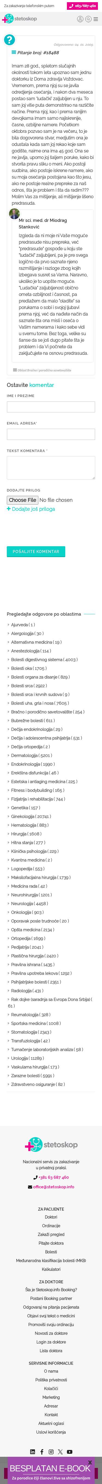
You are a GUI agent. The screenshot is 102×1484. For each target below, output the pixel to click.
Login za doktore (51, 1321)
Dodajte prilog (23, 490)
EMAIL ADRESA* (22, 423)
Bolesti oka (21, 668)
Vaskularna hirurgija (29, 1067)
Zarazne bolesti (25, 1075)
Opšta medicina (25, 929)
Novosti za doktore (51, 1313)
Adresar (51, 1385)
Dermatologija (24, 755)
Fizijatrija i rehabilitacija (32, 799)
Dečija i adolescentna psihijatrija (40, 738)
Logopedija (21, 868)
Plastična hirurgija (27, 956)
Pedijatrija (20, 947)
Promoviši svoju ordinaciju (51, 1304)
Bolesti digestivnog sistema (36, 659)
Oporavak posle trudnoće (35, 921)
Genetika (19, 807)
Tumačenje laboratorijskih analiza (42, 1049)
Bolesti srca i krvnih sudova (36, 694)
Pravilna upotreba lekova (34, 973)
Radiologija (21, 990)
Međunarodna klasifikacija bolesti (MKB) (51, 1240)
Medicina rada (24, 886)
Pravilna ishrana (25, 964)
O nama (51, 1350)
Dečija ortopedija (26, 746)
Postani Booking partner (51, 1278)
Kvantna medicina (28, 860)
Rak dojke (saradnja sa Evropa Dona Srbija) (50, 999)
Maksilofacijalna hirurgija (33, 877)
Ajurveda (19, 624)
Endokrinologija (25, 764)
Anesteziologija (25, 651)
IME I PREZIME (21, 396)
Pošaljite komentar (36, 551)
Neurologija (22, 903)
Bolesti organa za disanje (34, 677)
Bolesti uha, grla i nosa (32, 703)
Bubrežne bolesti (27, 720)
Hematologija (23, 825)
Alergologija (22, 633)
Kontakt (51, 1394)
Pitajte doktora (51, 1222)
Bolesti (51, 1231)
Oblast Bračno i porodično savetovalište (42, 370)
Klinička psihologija (29, 851)
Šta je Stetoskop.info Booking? (51, 1269)
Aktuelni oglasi (51, 1403)
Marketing (51, 1377)
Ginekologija (22, 816)
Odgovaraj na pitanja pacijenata (51, 1286)
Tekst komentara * (27, 451)
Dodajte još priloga (31, 509)
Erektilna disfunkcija (29, 773)
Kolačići (51, 1368)
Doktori (51, 1196)
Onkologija (21, 912)
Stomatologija (24, 1032)
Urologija (19, 1058)
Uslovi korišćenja (51, 1411)
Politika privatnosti (51, 1359)
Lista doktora (51, 1330)
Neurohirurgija (24, 895)
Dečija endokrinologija (31, 729)
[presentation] (48, 528)
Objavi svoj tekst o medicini (51, 1295)
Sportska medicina (28, 1023)
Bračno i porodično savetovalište (41, 712)
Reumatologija (24, 1014)
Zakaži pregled (51, 1214)
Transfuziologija (25, 1041)
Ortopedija (20, 938)
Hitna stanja (22, 842)
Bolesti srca (22, 685)
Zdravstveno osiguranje (33, 1084)
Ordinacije (51, 1205)
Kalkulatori (51, 1249)
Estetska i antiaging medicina (38, 781)
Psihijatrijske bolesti (29, 982)
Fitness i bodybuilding (31, 790)
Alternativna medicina (31, 642)
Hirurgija (18, 834)
